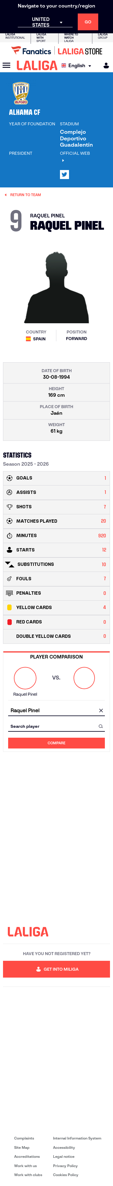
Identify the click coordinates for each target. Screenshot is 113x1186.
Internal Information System (77, 1138)
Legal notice (63, 1156)
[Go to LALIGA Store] (56, 50)
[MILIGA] (104, 65)
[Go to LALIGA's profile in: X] (64, 174)
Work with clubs (28, 1175)
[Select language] (77, 65)
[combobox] (56, 710)
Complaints (24, 1138)
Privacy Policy (65, 1166)
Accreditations (27, 1156)
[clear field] (101, 710)
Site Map (22, 1147)
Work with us (25, 1166)
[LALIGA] (37, 65)
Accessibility (64, 1147)
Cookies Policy (65, 1175)
